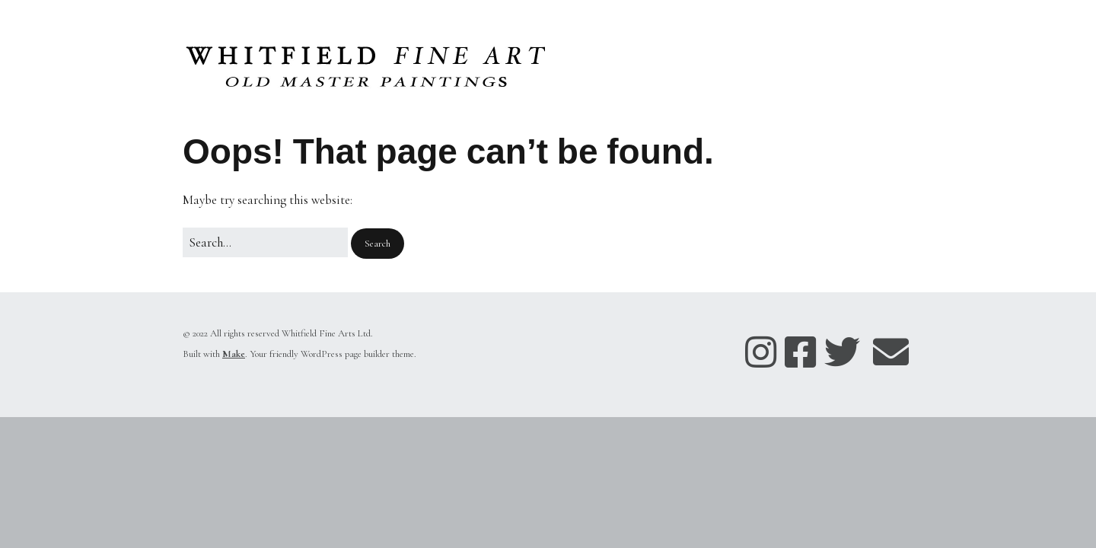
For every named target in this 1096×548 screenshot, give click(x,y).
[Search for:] (265, 242)
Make (233, 354)
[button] (377, 244)
